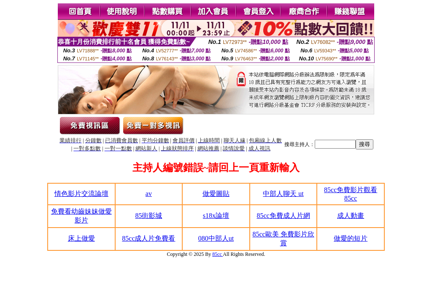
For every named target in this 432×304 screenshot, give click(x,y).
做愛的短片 (350, 238)
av (149, 193)
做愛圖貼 (216, 193)
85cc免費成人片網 (283, 215)
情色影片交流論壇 (81, 193)
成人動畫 (350, 215)
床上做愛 (81, 238)
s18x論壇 (216, 215)
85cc (217, 254)
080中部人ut (216, 238)
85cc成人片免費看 (148, 238)
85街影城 (148, 215)
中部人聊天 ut (283, 193)
